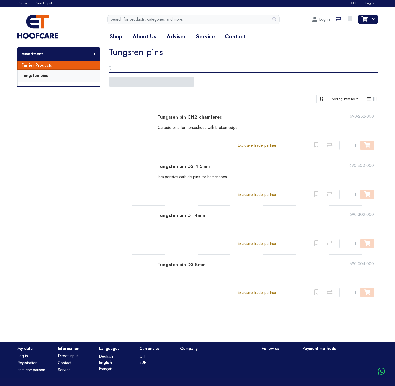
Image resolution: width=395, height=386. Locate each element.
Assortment (32, 54)
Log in (22, 356)
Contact (235, 36)
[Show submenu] (95, 54)
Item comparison (31, 370)
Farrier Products (37, 65)
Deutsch (106, 356)
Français (106, 369)
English (370, 3)
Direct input (68, 356)
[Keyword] (188, 19)
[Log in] (321, 19)
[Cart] (364, 19)
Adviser (176, 36)
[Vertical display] (369, 99)
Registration (27, 363)
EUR (142, 362)
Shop (115, 36)
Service (205, 36)
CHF (354, 3)
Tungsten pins (35, 75)
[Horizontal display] (375, 99)
